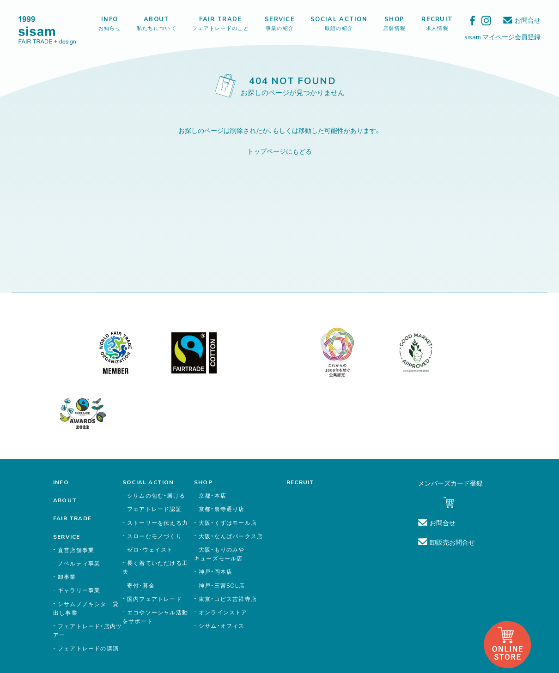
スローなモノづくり (154, 536)
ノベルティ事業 (79, 563)
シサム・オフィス (222, 625)
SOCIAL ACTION (338, 23)
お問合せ (528, 20)
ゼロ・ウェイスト (150, 549)
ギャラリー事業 (79, 590)
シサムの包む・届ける (156, 495)
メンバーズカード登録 (450, 482)
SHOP (394, 23)
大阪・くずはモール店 (228, 522)
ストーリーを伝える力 (157, 522)
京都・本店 (212, 495)
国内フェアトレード (154, 599)
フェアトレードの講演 (88, 648)
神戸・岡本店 (215, 571)
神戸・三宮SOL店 (222, 585)
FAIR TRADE (220, 23)
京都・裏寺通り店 (222, 509)
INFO (109, 23)
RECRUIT (437, 23)
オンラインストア (223, 612)
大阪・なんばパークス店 (231, 536)
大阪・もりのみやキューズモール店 (219, 553)
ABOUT (156, 23)
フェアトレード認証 (154, 509)
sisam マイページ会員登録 (502, 36)
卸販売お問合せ (452, 542)
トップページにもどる (279, 151)
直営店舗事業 (76, 550)
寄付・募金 (141, 585)
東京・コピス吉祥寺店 (228, 599)
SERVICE (280, 23)
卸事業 (67, 576)
